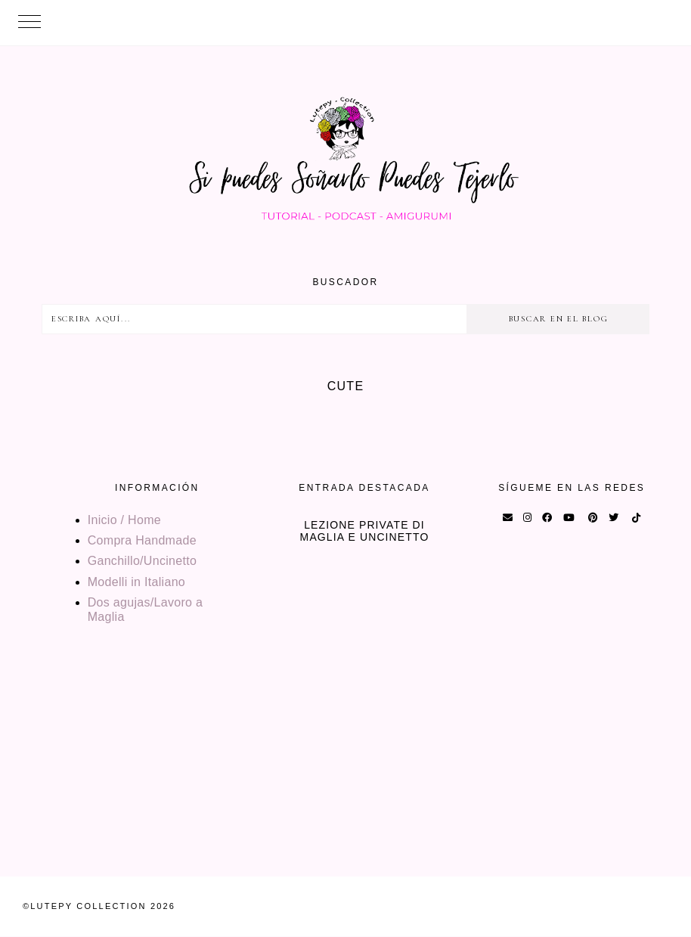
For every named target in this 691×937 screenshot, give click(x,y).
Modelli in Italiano (136, 582)
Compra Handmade (142, 540)
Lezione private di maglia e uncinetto (364, 531)
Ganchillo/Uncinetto (142, 560)
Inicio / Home (124, 519)
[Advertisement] (345, 770)
